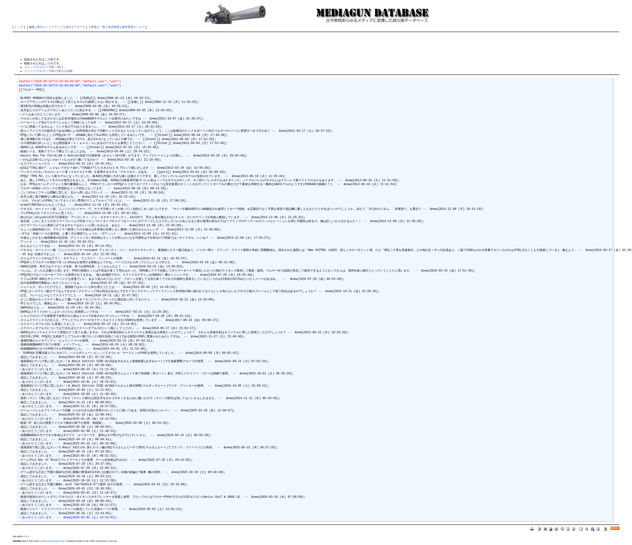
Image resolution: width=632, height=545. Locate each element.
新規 (94, 27)
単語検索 (113, 27)
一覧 (102, 27)
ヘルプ (140, 27)
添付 (68, 27)
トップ (18, 27)
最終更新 (128, 27)
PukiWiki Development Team (52, 541)
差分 (40, 27)
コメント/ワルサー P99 (39, 67)
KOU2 (26, 536)
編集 (32, 27)
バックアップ (54, 27)
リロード (79, 27)
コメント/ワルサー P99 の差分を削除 (48, 71)
